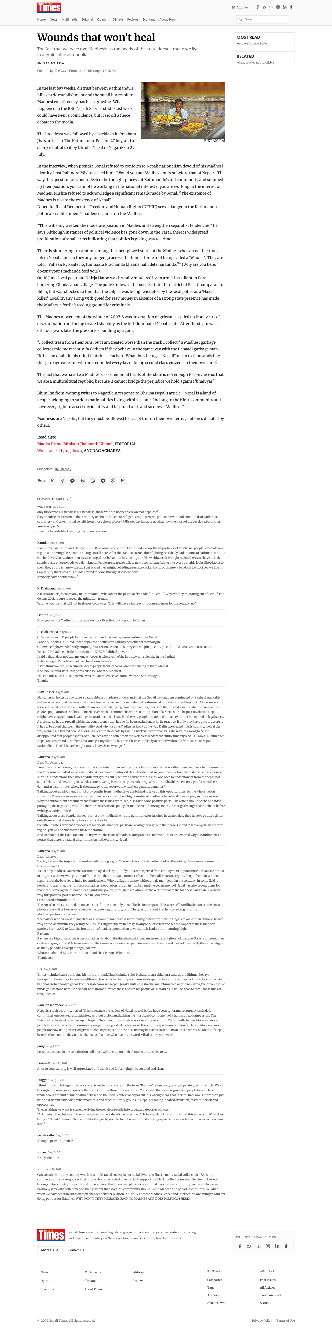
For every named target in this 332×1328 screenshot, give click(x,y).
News (54, 19)
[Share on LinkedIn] (82, 480)
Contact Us (76, 1250)
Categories (214, 1280)
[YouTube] (271, 7)
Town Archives (270, 1295)
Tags (210, 1287)
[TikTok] (291, 7)
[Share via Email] (123, 480)
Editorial (87, 19)
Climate (117, 19)
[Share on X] (52, 480)
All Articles (267, 1287)
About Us (50, 1250)
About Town (167, 19)
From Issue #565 (94, 71)
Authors (213, 1295)
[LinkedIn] (285, 7)
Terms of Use (285, 1320)
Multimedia (69, 19)
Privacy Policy (262, 1320)
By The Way (63, 469)
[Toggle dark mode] (293, 19)
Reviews (132, 19)
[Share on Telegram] (103, 480)
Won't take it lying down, (60, 450)
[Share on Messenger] (72, 480)
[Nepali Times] (51, 1235)
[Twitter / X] (264, 7)
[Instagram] (278, 7)
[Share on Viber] (113, 480)
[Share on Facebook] (62, 480)
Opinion (102, 19)
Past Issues (268, 1280)
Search (265, 1303)
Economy (148, 19)
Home (41, 19)
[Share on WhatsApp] (93, 480)
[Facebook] (258, 7)
